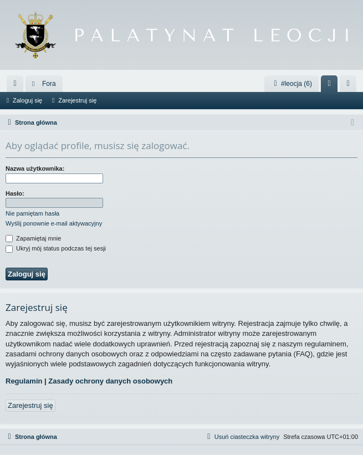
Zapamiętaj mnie (33, 238)
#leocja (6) (291, 84)
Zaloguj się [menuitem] (332, 86)
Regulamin (24, 381)
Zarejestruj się (77, 100)
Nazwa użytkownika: (35, 168)
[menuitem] (15, 83)
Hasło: (15, 193)
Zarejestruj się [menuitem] (350, 86)
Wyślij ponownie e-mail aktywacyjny (54, 223)
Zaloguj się (27, 100)
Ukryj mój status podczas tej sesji (56, 248)
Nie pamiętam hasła (32, 213)
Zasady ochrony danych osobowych (110, 381)
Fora (49, 84)
